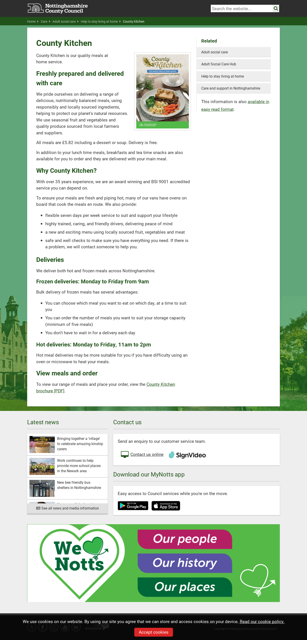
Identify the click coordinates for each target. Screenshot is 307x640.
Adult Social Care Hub (218, 64)
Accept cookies (153, 632)
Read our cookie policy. (262, 621)
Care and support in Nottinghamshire (230, 88)
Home (32, 21)
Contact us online (141, 454)
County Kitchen (133, 21)
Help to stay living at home (101, 21)
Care (45, 21)
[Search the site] (276, 8)
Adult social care (66, 21)
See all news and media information (67, 508)
